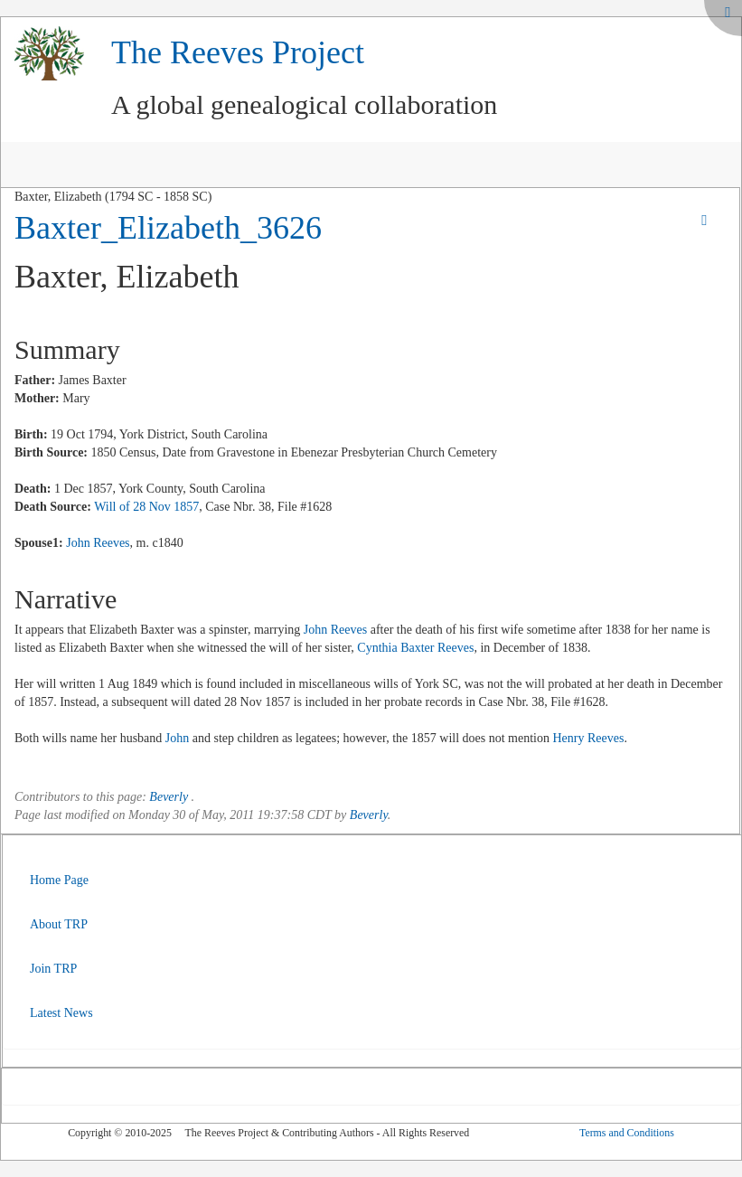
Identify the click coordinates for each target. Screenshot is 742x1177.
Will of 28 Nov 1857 (146, 506)
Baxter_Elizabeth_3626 (168, 228)
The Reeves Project (237, 52)
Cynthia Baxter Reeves (415, 647)
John (177, 738)
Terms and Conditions (626, 1132)
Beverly (168, 797)
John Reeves (97, 543)
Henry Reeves (589, 738)
